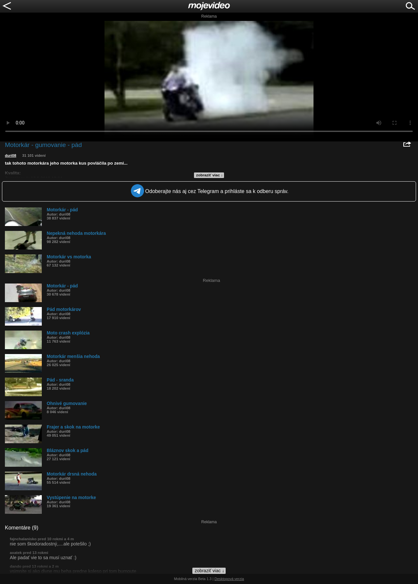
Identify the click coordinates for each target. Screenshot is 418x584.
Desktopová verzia (229, 579)
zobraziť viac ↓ (209, 175)
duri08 (10, 155)
